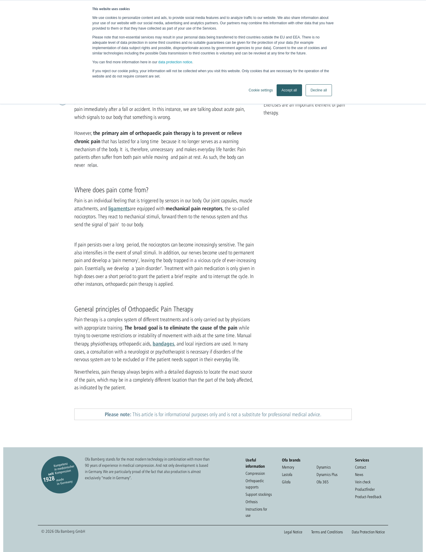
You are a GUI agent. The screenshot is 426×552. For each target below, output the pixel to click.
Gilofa (286, 482)
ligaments (119, 208)
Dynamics (324, 467)
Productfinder (365, 489)
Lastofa (287, 474)
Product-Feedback (368, 496)
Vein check (362, 482)
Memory (288, 467)
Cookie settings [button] (261, 90)
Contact (360, 467)
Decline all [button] (319, 90)
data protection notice (175, 62)
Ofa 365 (323, 482)
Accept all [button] (289, 90)
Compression (255, 473)
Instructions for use (256, 512)
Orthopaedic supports (255, 483)
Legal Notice (293, 532)
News (359, 474)
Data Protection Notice (368, 532)
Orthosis (252, 501)
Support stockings (259, 494)
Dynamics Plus (327, 474)
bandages (163, 343)
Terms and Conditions (327, 532)
